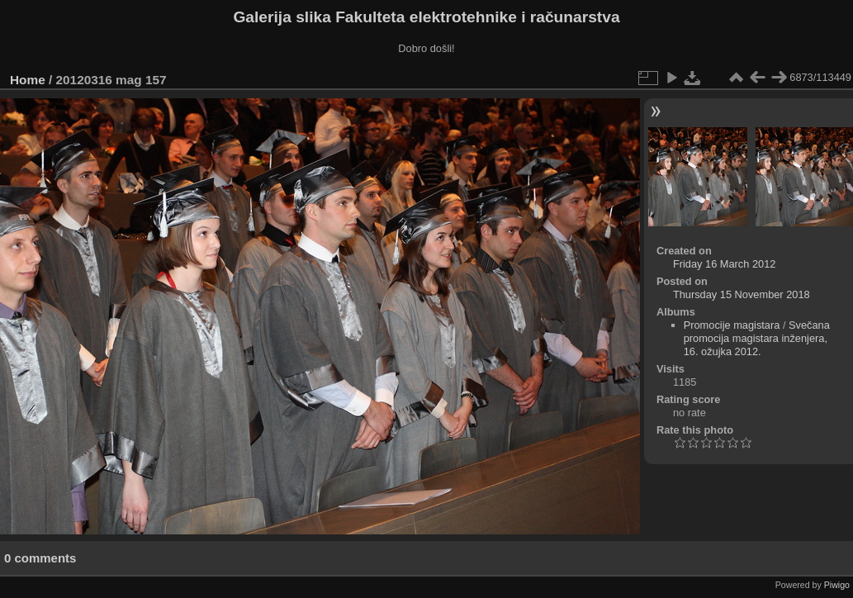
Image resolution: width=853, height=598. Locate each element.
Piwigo (837, 585)
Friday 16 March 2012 (724, 264)
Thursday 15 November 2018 (741, 294)
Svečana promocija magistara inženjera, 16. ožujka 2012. (757, 338)
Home (27, 80)
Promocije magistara (732, 325)
